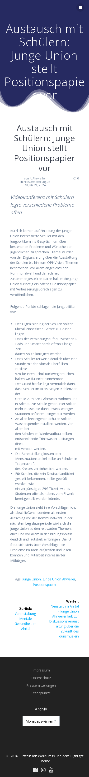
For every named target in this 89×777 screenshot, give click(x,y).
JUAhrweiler (38, 178)
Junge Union (31, 579)
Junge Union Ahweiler (59, 579)
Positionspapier (44, 584)
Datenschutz (41, 678)
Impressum (41, 670)
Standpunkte (41, 693)
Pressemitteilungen (36, 182)
